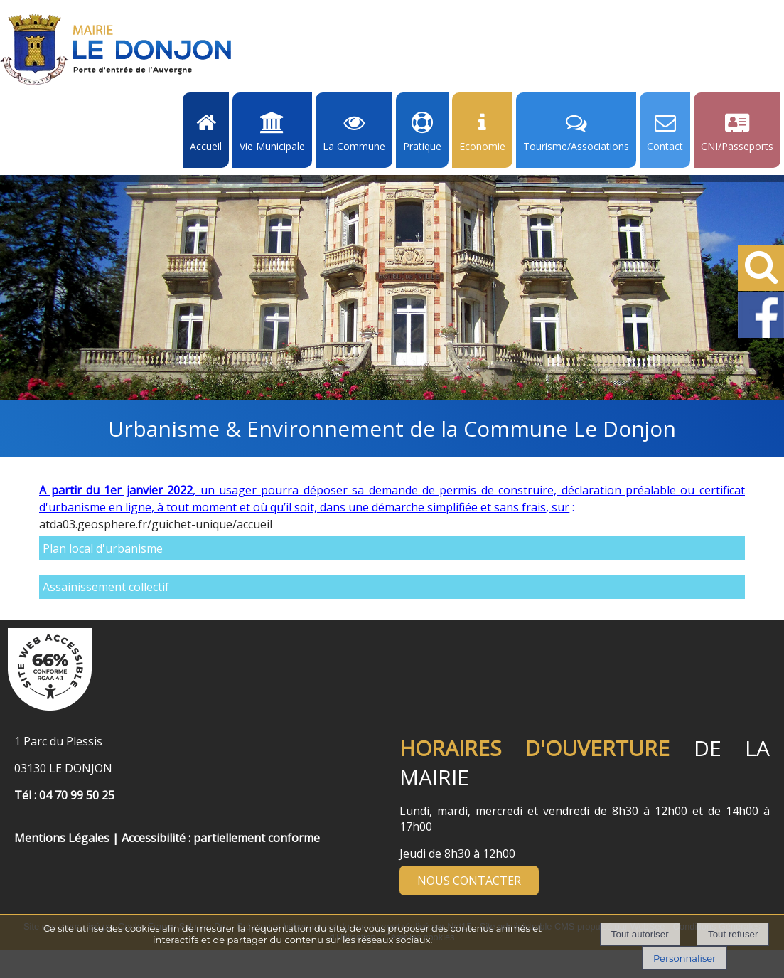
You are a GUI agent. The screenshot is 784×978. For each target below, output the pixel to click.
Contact (665, 146)
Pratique (422, 146)
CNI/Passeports (737, 146)
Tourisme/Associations (576, 146)
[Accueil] (116, 49)
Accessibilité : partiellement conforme (221, 838)
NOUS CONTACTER (469, 880)
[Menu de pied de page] (28, 822)
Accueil (206, 146)
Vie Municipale (272, 146)
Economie (482, 146)
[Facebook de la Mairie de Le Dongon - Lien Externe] (761, 335)
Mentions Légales (61, 838)
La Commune (354, 146)
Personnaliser (684, 958)
